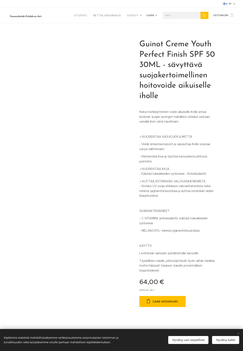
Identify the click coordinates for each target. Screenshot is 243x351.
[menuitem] (61, 15)
